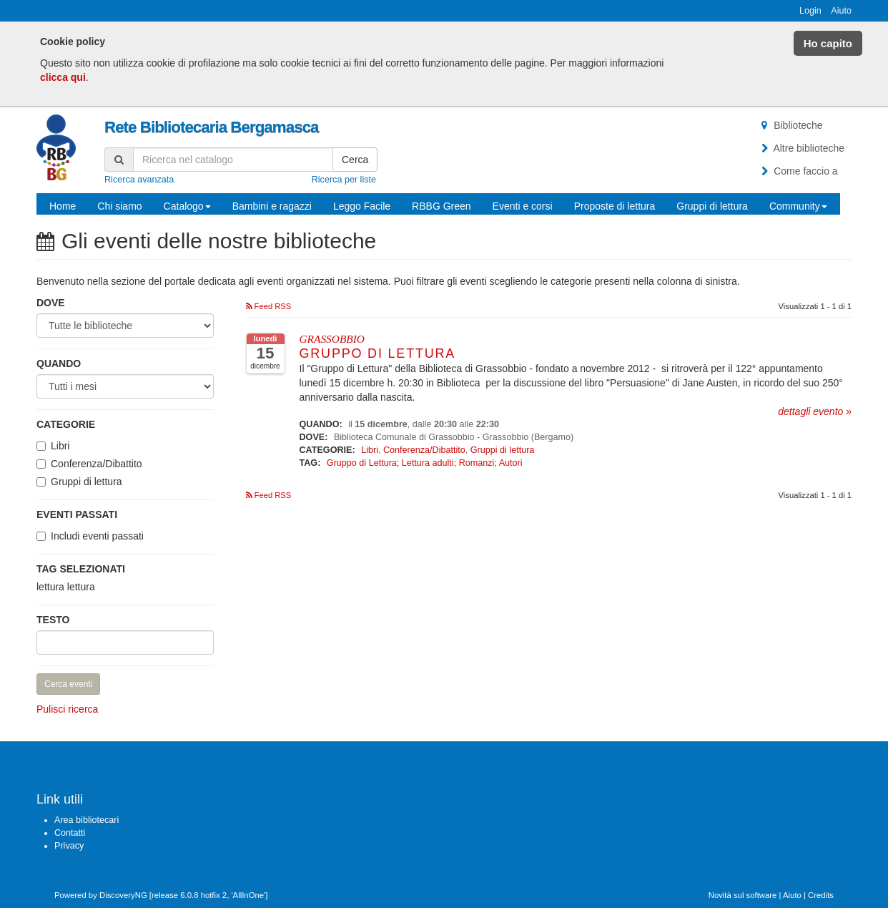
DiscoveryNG (123, 895)
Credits (821, 895)
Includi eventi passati (97, 536)
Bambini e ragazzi (272, 206)
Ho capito (828, 43)
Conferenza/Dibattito (96, 463)
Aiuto (841, 11)
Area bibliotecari (86, 820)
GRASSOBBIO (332, 339)
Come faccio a (797, 171)
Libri (60, 445)
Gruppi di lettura (712, 206)
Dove (50, 302)
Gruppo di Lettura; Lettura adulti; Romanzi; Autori (425, 463)
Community (798, 206)
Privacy (69, 846)
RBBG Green (441, 206)
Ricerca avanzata (139, 180)
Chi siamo (119, 206)
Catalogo (187, 206)
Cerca (355, 159)
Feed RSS (269, 306)
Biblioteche (790, 125)
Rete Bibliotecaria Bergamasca (211, 127)
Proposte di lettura (615, 206)
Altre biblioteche (801, 148)
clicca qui (63, 77)
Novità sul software (743, 895)
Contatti (69, 833)
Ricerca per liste (344, 180)
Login (810, 11)
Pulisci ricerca (67, 709)
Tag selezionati (80, 569)
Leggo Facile (361, 206)
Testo (52, 619)
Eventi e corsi (523, 206)
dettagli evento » (815, 411)
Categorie (65, 424)
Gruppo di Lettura (378, 353)
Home (62, 206)
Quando (58, 363)
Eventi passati (76, 514)
